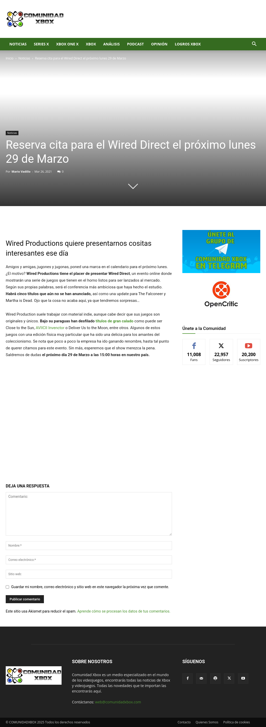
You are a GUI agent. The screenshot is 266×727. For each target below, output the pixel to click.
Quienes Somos (207, 722)
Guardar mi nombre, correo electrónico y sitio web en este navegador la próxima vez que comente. (90, 587)
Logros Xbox (188, 44)
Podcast (135, 44)
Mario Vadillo (21, 171)
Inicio (10, 58)
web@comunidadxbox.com (118, 701)
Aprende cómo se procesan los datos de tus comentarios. (123, 611)
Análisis (111, 44)
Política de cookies (236, 722)
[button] (254, 44)
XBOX (91, 44)
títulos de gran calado (115, 321)
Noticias (17, 44)
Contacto (184, 722)
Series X (41, 44)
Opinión (159, 44)
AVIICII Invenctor (50, 327)
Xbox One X (67, 44)
